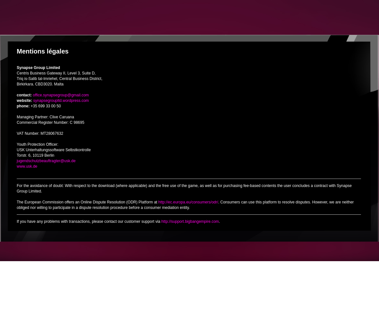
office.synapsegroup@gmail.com (61, 95)
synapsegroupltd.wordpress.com (61, 100)
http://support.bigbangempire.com (190, 221)
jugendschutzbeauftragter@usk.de (46, 161)
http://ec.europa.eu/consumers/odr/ (188, 202)
